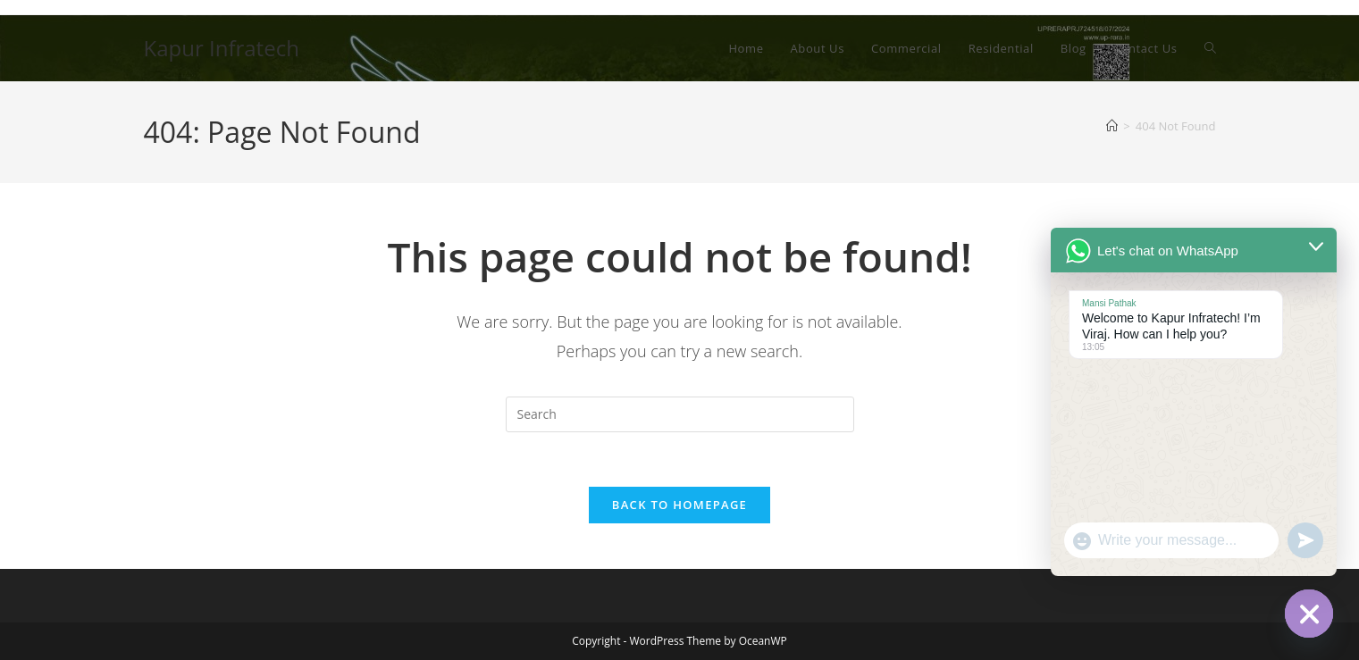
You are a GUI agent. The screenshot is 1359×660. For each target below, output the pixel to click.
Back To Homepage (679, 505)
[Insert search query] (680, 414)
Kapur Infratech (221, 48)
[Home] (1112, 126)
